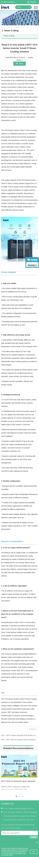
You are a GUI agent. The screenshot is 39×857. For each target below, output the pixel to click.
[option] (19, 773)
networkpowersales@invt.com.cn (21, 808)
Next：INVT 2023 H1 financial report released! (18, 740)
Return (33, 729)
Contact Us (7, 803)
